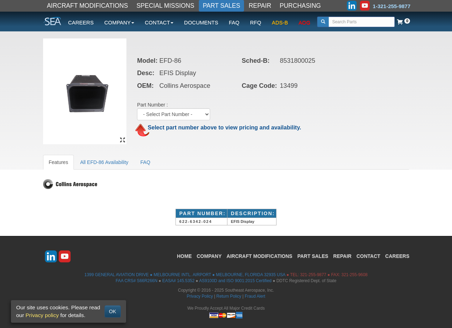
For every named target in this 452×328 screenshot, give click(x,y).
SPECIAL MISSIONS (165, 5)
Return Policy (229, 296)
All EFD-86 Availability (104, 162)
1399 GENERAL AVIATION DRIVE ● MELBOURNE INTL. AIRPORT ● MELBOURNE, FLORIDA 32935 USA (184, 274)
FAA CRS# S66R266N (136, 280)
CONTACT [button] (159, 22)
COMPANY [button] (119, 22)
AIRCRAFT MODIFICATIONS (87, 5)
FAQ (234, 22)
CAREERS (81, 22)
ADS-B (280, 22)
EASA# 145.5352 (178, 280)
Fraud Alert (255, 296)
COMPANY (209, 256)
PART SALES (221, 5)
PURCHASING (300, 5)
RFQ (255, 22)
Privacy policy (42, 315)
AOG (304, 22)
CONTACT (368, 256)
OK (112, 311)
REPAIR (260, 5)
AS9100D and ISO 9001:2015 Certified (235, 280)
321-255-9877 (313, 274)
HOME (184, 256)
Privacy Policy (200, 296)
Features (58, 162)
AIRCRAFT (259, 256)
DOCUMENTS (201, 22)
